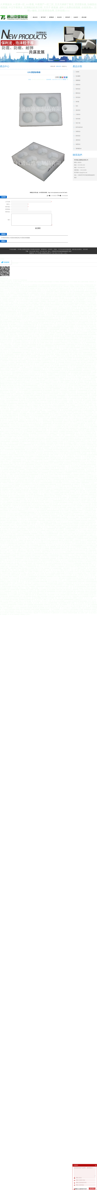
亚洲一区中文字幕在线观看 (60, 392)
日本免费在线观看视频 (88, 412)
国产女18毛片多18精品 (62, 363)
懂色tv (51, 345)
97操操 (34, 369)
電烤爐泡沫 (78, 148)
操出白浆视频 (67, 445)
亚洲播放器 (50, 534)
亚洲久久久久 (53, 327)
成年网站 (68, 448)
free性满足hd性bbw (88, 338)
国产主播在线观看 (45, 307)
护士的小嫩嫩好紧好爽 (78, 422)
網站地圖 (84, 17)
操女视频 (83, 364)
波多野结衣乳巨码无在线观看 (50, 396)
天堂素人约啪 (71, 295)
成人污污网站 (67, 422)
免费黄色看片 (60, 335)
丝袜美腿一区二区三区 (60, 457)
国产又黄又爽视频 (72, 432)
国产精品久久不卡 (27, 374)
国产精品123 (49, 481)
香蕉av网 (14, 312)
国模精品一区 (30, 356)
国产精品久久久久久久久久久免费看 (53, 467)
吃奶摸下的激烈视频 (67, 593)
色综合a (81, 287)
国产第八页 (3, 539)
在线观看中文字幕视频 (79, 526)
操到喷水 (41, 368)
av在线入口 (7, 434)
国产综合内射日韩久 (7, 343)
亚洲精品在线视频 (21, 295)
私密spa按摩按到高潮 (43, 318)
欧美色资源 (84, 523)
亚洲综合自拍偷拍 (46, 394)
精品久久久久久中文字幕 (22, 425)
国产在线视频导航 (42, 513)
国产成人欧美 (82, 448)
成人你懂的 (52, 613)
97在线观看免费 (60, 541)
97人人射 (31, 336)
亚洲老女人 (49, 386)
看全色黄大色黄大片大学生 (82, 295)
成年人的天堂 (40, 577)
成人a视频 (22, 338)
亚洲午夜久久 (15, 331)
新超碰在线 (74, 366)
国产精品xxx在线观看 (34, 364)
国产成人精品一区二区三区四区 (70, 429)
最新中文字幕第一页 (84, 397)
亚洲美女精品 (60, 420)
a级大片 (19, 317)
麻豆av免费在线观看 (5, 555)
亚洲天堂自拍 (52, 598)
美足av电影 (54, 404)
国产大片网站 (85, 328)
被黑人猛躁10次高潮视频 (65, 580)
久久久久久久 (7, 486)
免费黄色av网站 (13, 471)
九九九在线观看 (15, 292)
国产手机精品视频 (58, 452)
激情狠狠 (74, 308)
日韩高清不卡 (54, 569)
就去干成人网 (65, 373)
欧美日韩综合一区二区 (11, 529)
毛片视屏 (71, 516)
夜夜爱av (2, 297)
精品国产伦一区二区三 (19, 579)
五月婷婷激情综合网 (31, 569)
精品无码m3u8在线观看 (74, 523)
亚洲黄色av (9, 462)
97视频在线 (30, 531)
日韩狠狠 (82, 572)
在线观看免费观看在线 (59, 503)
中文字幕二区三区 (61, 567)
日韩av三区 (68, 420)
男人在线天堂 (12, 353)
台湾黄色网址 (71, 443)
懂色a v (66, 496)
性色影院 (73, 327)
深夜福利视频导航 (70, 435)
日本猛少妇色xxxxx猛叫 (71, 406)
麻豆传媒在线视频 (8, 419)
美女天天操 (54, 499)
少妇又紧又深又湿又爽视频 (65, 359)
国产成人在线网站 (38, 448)
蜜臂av (20, 551)
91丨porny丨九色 (79, 331)
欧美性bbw (51, 427)
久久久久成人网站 (83, 424)
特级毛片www (82, 478)
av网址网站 (66, 289)
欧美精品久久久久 (15, 521)
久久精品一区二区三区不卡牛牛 (42, 313)
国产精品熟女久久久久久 (51, 308)
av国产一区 (87, 615)
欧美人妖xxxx (49, 407)
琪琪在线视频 (36, 583)
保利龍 (77, 101)
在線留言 (76, 17)
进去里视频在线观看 (78, 294)
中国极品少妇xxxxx (38, 404)
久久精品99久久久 (44, 595)
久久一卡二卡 (46, 412)
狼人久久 (2, 371)
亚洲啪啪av (81, 384)
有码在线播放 (91, 378)
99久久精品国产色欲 (60, 427)
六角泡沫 (78, 114)
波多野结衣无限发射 (29, 378)
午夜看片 (92, 305)
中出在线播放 (28, 338)
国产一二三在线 (28, 369)
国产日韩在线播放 (34, 493)
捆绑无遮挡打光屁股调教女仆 (71, 341)
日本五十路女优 (92, 603)
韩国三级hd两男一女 (41, 315)
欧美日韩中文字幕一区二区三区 (50, 406)
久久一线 (72, 335)
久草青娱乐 (22, 310)
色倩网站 (90, 407)
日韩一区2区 (72, 590)
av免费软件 (75, 445)
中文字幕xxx (73, 483)
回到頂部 (85, 251)
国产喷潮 (4, 473)
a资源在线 (20, 399)
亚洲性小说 (62, 308)
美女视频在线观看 (9, 356)
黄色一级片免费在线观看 (12, 569)
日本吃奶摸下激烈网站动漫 (14, 320)
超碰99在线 (86, 312)
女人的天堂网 (11, 325)
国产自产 (7, 399)
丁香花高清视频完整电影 (11, 402)
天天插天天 (5, 389)
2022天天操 (27, 368)
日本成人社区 (59, 440)
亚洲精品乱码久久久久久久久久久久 (27, 513)
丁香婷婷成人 (27, 419)
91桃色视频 (34, 305)
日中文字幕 (34, 419)
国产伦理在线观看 (78, 368)
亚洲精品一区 (66, 401)
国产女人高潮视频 (26, 391)
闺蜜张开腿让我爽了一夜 (16, 369)
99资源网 (72, 289)
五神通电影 (20, 607)
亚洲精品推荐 (52, 292)
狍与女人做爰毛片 (51, 353)
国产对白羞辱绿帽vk (67, 299)
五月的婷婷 (83, 447)
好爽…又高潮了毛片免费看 (68, 518)
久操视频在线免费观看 (78, 539)
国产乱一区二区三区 (37, 602)
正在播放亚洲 (73, 513)
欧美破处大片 (44, 373)
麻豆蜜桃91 (14, 327)
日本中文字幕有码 (7, 340)
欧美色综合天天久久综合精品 (38, 353)
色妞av (50, 483)
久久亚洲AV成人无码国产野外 (29, 318)
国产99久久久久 (89, 366)
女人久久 (9, 374)
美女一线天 (52, 290)
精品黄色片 (8, 371)
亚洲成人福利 (27, 341)
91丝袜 (21, 300)
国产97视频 (66, 430)
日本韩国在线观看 (38, 462)
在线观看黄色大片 (68, 371)
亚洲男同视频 (35, 595)
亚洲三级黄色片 (9, 603)
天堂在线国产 (37, 552)
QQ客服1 (2, 261)
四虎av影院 (14, 450)
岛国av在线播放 (79, 338)
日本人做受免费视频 (44, 471)
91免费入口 (13, 527)
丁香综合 (85, 371)
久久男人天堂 (61, 546)
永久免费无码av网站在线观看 (30, 302)
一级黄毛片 (14, 552)
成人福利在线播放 (42, 331)
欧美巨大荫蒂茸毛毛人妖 (67, 462)
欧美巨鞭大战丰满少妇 (34, 564)
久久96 (16, 378)
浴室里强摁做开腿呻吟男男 (45, 323)
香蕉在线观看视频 (88, 356)
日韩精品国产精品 (59, 496)
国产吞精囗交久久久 (23, 389)
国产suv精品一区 (27, 383)
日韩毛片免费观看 (91, 588)
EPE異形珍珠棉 (5, 240)
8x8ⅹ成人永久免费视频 (43, 551)
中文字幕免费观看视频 (31, 579)
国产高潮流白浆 (18, 383)
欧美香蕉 (13, 427)
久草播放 (22, 572)
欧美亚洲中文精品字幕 (20, 544)
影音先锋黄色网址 (71, 460)
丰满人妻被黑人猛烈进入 (8, 412)
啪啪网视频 (53, 549)
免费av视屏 (82, 493)
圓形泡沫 (78, 93)
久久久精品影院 (75, 476)
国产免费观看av (46, 450)
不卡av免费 (77, 425)
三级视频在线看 (72, 392)
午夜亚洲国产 (3, 338)
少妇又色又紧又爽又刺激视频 (39, 508)
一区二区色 (41, 387)
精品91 (10, 579)
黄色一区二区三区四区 (24, 366)
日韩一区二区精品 (48, 506)
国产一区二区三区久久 (75, 399)
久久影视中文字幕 (18, 340)
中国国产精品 (45, 369)
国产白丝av (3, 552)
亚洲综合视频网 (62, 297)
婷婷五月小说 (91, 557)
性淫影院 (74, 603)
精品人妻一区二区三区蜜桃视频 (86, 290)
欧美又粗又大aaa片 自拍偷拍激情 (42, 499)
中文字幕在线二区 (21, 335)
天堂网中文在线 (60, 358)
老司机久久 (13, 351)
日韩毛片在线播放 (77, 582)
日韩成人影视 (60, 549)
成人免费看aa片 (12, 295)
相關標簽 (78, 80)
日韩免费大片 (38, 483)
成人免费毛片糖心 (89, 308)
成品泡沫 (78, 110)
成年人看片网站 (15, 565)
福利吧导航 (13, 531)
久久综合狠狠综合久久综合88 (64, 353)
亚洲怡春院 (52, 318)
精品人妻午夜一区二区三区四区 (65, 574)
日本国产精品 (5, 503)
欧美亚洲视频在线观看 (10, 313)
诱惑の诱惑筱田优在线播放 (24, 557)
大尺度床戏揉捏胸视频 (54, 331)
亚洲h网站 (35, 519)
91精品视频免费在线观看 (59, 346)
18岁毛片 (86, 330)
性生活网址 (59, 593)
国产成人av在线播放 (44, 493)
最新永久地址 (29, 307)
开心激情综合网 (55, 615)
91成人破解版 (23, 415)
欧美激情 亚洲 (29, 333)
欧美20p (70, 496)
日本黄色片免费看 (40, 537)
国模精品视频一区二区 (48, 415)
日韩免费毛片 (17, 348)
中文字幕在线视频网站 (55, 373)
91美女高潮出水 (7, 470)
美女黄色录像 (34, 445)
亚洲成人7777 (8, 463)
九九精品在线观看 (61, 376)
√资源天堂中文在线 (45, 542)
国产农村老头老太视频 (22, 481)
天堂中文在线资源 (88, 437)
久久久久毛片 (43, 605)
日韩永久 (43, 350)
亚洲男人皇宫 (37, 475)
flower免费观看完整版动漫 (35, 392)
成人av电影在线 (13, 513)
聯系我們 (67, 17)
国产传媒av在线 (83, 529)
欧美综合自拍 (70, 312)
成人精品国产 (8, 376)
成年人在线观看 (67, 343)
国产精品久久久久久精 (44, 608)
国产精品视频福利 (77, 567)
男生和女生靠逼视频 (51, 399)
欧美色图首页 (45, 363)
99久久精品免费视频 (15, 503)
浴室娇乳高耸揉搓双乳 (11, 315)
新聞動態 (51, 17)
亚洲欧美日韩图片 (5, 299)
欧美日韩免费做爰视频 (24, 478)
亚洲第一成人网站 (36, 541)
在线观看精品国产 (70, 541)
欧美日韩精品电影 (10, 613)
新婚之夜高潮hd (9, 307)
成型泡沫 (78, 140)
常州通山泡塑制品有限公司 (39, 79)
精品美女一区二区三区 (81, 320)
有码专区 (79, 419)
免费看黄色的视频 (12, 379)
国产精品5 (88, 341)
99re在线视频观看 (84, 598)
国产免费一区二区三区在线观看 (59, 325)
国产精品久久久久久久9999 (67, 379)
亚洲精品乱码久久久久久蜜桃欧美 (23, 430)
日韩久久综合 (24, 588)
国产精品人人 (11, 407)
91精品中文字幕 (50, 532)
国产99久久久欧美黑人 (66, 514)
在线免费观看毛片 (66, 394)
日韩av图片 (88, 508)
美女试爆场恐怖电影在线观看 (88, 488)
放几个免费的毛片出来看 (47, 470)
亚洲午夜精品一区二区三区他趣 (87, 300)
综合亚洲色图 (16, 511)
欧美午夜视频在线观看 (37, 465)
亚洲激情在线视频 (74, 305)
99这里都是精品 (68, 465)
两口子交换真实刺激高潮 (68, 320)
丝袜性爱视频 (83, 430)
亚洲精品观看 (10, 544)
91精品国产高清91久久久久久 (79, 531)
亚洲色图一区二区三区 (79, 434)
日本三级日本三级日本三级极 (34, 412)
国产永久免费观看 (30, 290)
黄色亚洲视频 (67, 539)
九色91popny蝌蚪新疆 (31, 452)
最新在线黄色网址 (39, 607)
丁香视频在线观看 (89, 287)
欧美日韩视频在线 (30, 537)
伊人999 (20, 523)
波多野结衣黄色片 (89, 294)
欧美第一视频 (8, 328)
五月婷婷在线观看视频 (38, 555)
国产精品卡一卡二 (38, 496)
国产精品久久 (83, 310)
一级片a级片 (91, 450)
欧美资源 (16, 616)
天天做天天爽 (26, 562)
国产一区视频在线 (35, 297)
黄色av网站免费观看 (23, 299)
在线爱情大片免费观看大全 (55, 378)
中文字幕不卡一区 (62, 443)
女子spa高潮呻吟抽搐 (56, 570)
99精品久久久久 (52, 546)
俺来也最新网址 (64, 504)
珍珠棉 (77, 71)
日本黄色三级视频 (75, 485)
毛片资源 (40, 384)
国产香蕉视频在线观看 (9, 468)
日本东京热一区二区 (84, 429)
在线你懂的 (62, 406)
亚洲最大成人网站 (53, 333)
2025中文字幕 (81, 445)
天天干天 (86, 389)
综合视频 (67, 358)
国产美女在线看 (48, 565)
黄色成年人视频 (40, 521)
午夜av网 (14, 384)
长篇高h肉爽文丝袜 (14, 300)
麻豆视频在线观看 (12, 366)
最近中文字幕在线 (23, 600)
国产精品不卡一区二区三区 (14, 564)
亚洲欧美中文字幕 (77, 343)
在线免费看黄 (45, 475)
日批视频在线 (24, 524)
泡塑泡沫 (78, 131)
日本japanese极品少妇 (11, 317)
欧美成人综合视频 (68, 452)
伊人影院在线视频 (31, 402)
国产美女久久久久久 (35, 299)
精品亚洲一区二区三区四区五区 (42, 615)
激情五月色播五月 (52, 315)
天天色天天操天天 (30, 546)
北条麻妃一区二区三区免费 (52, 504)
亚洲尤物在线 (27, 381)
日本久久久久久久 (19, 587)
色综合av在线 (27, 305)
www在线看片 (11, 364)
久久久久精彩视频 (9, 424)
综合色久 (62, 415)
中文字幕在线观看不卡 (58, 409)
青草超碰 (42, 297)
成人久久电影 (36, 338)
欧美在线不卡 (47, 462)
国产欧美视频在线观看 (73, 313)
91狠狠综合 (45, 427)
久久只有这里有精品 (19, 307)
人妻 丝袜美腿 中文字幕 (89, 383)
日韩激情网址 (34, 536)
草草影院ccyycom (54, 458)
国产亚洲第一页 (6, 327)
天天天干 (79, 511)
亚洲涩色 (15, 574)
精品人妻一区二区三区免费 (37, 366)
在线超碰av (47, 335)
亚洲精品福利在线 (66, 486)
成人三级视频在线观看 (46, 425)
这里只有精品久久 (60, 290)
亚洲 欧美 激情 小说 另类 (10, 308)
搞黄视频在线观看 (86, 501)
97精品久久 (7, 427)
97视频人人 (44, 359)
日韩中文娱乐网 (32, 294)
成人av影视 (59, 303)
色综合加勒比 (65, 483)
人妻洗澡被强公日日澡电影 (90, 297)
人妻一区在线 (43, 582)
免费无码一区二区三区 (86, 425)
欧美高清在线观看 (36, 391)
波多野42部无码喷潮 (87, 343)
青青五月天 (11, 560)
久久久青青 (80, 521)
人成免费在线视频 (41, 358)
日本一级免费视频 (8, 504)
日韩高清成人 (73, 333)
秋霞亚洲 (10, 420)
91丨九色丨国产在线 (68, 387)
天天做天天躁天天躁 (84, 499)
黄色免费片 (37, 307)
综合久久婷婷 (61, 327)
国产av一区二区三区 (51, 574)
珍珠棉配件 (54, 195)
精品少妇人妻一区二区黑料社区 (52, 305)
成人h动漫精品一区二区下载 (63, 381)
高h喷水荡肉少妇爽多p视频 (14, 516)
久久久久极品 (57, 320)
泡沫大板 (78, 123)
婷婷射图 (35, 430)
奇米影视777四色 (64, 356)
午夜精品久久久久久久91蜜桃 (28, 343)
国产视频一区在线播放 (41, 592)
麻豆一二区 (70, 376)
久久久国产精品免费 (5, 442)
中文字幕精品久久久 (63, 399)
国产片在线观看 (24, 511)
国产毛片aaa (90, 580)
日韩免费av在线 (77, 415)
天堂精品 (62, 383)
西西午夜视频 (80, 366)
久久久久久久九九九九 (78, 554)
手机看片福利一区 (90, 526)
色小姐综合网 (61, 414)
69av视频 (29, 308)
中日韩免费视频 (32, 435)
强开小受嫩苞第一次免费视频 (57, 434)
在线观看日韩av (78, 312)
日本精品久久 (81, 513)
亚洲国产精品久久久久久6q (39, 587)
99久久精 (19, 351)
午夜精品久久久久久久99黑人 (86, 353)
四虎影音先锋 (56, 526)
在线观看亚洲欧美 (15, 435)
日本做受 (75, 465)
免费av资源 (81, 308)
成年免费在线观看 (26, 504)
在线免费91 (82, 361)
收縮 (1, 257)
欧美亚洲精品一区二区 (50, 448)
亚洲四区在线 (82, 473)
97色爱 (23, 387)
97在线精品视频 (64, 442)
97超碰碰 (80, 389)
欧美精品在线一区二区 (19, 323)
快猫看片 (90, 317)
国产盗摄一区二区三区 (45, 325)
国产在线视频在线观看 (43, 486)
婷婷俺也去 (71, 307)
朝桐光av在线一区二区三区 (15, 302)
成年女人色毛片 (55, 607)
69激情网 (81, 595)
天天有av (21, 434)
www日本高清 (10, 518)
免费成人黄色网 (46, 554)
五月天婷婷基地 (42, 374)
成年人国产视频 (57, 483)
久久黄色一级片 (75, 378)
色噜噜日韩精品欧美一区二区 (12, 358)
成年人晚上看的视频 (40, 328)
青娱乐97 (81, 468)
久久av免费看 (47, 404)
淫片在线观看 (92, 371)
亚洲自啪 (7, 404)
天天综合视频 (12, 605)
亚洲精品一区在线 (75, 587)
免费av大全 (76, 447)
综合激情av (26, 361)
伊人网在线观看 (4, 359)
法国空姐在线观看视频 (53, 374)
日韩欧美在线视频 (10, 401)
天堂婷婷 (84, 557)
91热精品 (48, 294)
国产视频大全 (50, 447)
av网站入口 (67, 335)
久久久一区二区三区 (9, 294)
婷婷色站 (33, 292)
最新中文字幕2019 (49, 496)
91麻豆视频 (83, 467)
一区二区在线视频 (55, 611)
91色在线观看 (49, 452)
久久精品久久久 (50, 488)
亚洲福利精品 (75, 524)
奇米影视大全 (50, 402)
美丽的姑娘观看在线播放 (29, 567)
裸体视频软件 (41, 308)
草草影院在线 (10, 383)
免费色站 (12, 615)
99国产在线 (70, 551)
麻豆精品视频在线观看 (85, 340)
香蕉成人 (90, 320)
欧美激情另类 (84, 378)
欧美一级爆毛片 (55, 294)
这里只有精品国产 (42, 447)
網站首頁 (35, 17)
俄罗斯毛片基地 (91, 458)
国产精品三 (38, 290)
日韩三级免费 (70, 317)
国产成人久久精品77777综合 (58, 361)
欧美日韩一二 (75, 351)
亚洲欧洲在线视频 (69, 322)
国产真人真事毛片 (17, 562)
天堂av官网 (86, 567)
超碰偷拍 (52, 435)
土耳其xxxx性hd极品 (10, 536)
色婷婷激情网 (32, 330)
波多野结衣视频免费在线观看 (79, 336)
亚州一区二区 (20, 465)
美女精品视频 (40, 348)
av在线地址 (41, 305)
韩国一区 (34, 447)
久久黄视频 (70, 447)
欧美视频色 (6, 392)
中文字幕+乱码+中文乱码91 (17, 290)
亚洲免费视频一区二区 (46, 511)
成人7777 (16, 460)
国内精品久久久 (67, 292)
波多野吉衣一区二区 (21, 412)
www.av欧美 (7, 292)
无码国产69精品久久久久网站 (29, 320)
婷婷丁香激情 (28, 587)
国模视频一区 (92, 511)
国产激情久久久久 (61, 318)
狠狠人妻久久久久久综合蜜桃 (62, 348)
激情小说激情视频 (41, 402)
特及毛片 (39, 369)
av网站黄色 (20, 567)
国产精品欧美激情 (63, 355)
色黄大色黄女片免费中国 (18, 376)
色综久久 (80, 356)
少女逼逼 (29, 422)
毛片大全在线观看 (23, 392)
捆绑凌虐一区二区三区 (23, 322)
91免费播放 (45, 557)
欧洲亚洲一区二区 (15, 373)
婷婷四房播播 (44, 598)
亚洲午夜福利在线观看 (52, 297)
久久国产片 (42, 295)
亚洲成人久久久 (41, 294)
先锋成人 (92, 330)
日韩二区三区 (14, 434)
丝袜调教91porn (30, 460)
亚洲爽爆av (44, 303)
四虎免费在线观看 (48, 465)
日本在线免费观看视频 (54, 330)
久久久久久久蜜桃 (76, 381)
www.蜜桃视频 (33, 287)
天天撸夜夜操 (14, 299)
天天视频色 (36, 574)
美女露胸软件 (25, 532)
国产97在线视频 (54, 302)
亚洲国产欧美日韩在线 (78, 409)
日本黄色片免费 (6, 575)
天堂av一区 (52, 363)
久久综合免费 (12, 322)
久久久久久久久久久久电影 (23, 353)
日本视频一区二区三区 (73, 315)
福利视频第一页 (58, 351)
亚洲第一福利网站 (55, 356)
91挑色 (77, 519)
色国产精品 (63, 294)
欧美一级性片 (14, 478)
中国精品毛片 (26, 427)
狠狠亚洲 (75, 353)
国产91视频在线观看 (91, 552)
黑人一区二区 (55, 340)
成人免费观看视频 (38, 434)
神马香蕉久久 (81, 564)
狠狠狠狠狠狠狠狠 (91, 345)
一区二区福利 (3, 346)
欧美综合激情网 (62, 312)
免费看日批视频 (60, 575)
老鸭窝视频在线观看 (19, 452)
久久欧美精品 (63, 432)
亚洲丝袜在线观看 (67, 303)
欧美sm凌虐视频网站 (72, 529)
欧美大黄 (29, 417)
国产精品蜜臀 (84, 401)
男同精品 (40, 381)
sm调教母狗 (28, 465)
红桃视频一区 (73, 450)
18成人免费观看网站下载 (59, 328)
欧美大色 (56, 453)
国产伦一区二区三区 (34, 532)
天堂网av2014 (85, 399)
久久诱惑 (7, 381)
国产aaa (94, 340)
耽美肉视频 (62, 374)
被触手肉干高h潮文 (68, 534)
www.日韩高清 (47, 439)
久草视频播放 (42, 445)
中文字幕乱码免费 (70, 503)
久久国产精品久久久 (89, 394)
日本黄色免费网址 (8, 348)
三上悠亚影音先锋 (27, 470)
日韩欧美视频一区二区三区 (56, 524)
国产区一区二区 (25, 287)
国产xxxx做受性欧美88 (33, 295)
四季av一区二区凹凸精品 (81, 307)
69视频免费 (53, 420)
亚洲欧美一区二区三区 (61, 564)
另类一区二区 (76, 292)
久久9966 (7, 450)
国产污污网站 (88, 406)
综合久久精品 (65, 590)
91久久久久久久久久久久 (57, 554)
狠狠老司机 (9, 287)
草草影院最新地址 (49, 320)
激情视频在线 (58, 338)
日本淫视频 (62, 340)
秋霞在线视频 (32, 348)
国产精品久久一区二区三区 (48, 541)
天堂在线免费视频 (58, 341)
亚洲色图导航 (90, 447)
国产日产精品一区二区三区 (51, 355)
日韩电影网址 (24, 348)
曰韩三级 (57, 532)
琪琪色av (10, 341)
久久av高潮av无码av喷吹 (39, 383)
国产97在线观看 (87, 402)
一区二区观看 (40, 526)
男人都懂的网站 (36, 559)
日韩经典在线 (20, 605)
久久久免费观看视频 (35, 373)
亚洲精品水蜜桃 (77, 376)
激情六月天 (80, 490)
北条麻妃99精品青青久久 (71, 439)
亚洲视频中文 (93, 598)
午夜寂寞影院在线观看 (59, 481)
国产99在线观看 (53, 310)
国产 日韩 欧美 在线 (71, 457)
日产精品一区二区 (85, 486)
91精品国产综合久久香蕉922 (74, 509)
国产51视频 (26, 355)
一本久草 (75, 389)
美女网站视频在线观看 (44, 289)
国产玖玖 (41, 335)
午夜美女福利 (8, 440)
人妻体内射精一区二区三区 (72, 585)
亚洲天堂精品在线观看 (8, 378)
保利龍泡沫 (44, 251)
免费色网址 (61, 585)
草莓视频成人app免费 (80, 462)
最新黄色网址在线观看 (85, 374)
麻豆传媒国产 (29, 323)
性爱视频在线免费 (12, 607)
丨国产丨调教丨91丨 (10, 330)
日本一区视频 (28, 574)
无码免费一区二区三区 (8, 616)
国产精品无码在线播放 (90, 562)
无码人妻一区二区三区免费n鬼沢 (25, 313)
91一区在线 (44, 376)
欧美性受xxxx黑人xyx (32, 335)
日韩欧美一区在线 (44, 310)
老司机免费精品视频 (82, 396)
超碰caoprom (81, 386)
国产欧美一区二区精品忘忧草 (44, 346)
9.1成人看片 (45, 290)
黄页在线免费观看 (46, 361)
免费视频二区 (36, 422)
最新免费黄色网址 (17, 328)
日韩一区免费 (91, 551)
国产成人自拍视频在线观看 (54, 508)
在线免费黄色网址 (22, 554)
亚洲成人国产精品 (18, 439)
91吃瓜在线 (3, 287)
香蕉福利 (8, 333)
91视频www (77, 481)
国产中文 (55, 511)
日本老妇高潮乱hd (56, 394)
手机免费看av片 (60, 475)
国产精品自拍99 (25, 373)
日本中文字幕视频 (85, 587)
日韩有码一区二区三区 (30, 300)
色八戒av (25, 523)
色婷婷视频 (59, 516)
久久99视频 (66, 587)
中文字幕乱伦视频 (88, 547)
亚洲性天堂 (27, 297)
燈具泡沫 (78, 89)
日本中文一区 (17, 318)
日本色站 (91, 323)
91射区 (31, 389)
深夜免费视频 (27, 396)
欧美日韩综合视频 (7, 541)
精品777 (62, 557)
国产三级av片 (16, 524)
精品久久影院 (11, 480)
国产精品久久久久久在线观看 (53, 429)
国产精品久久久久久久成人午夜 (33, 518)
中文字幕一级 (74, 384)
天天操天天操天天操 (25, 292)
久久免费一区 (75, 493)
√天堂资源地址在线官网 (32, 471)
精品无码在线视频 (77, 359)
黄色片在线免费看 (83, 323)
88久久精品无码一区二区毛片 (35, 453)
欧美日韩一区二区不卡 (66, 471)
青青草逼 (23, 549)
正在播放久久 (90, 476)
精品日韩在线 (77, 452)
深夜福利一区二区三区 (43, 292)
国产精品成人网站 (29, 542)
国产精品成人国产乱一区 (61, 488)
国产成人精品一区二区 (17, 305)
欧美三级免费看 (42, 430)
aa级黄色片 (69, 582)
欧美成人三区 (47, 409)
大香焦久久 (56, 383)
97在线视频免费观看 (82, 392)
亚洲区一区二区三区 (8, 445)
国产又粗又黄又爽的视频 (32, 310)
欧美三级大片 (36, 485)
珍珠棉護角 (65, 195)
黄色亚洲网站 (15, 534)
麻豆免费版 (21, 574)
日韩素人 (56, 415)
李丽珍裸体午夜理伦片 (22, 364)
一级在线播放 (68, 554)
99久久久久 (84, 463)
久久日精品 (24, 503)
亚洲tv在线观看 (4, 513)
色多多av (24, 463)
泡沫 (77, 106)
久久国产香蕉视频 (57, 430)
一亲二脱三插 (32, 345)
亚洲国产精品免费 (56, 462)
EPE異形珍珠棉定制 (14, 240)
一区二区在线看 (52, 529)
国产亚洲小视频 (68, 552)
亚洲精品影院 (70, 297)
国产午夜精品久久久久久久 (61, 523)
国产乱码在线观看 (41, 490)
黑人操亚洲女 (22, 402)
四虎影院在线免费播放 (48, 562)
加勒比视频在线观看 (13, 310)
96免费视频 (16, 488)
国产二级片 (42, 407)
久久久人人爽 (78, 516)
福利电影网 (3, 544)
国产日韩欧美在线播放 (11, 386)
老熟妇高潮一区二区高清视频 (74, 318)
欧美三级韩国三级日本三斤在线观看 (41, 539)
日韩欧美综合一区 (65, 345)
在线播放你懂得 (86, 355)
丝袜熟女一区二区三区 (46, 317)
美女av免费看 (74, 345)
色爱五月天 (46, 434)
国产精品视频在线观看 (79, 471)
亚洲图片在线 (33, 331)
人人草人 (82, 341)
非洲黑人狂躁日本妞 (80, 289)
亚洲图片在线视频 (90, 432)
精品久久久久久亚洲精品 (61, 402)
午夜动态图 (78, 546)
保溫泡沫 (78, 84)
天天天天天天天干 (32, 384)
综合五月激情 (28, 450)
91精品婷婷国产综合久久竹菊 (11, 501)
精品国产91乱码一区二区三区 (89, 442)
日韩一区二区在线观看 (82, 335)
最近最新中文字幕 (30, 420)
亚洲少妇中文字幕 (60, 613)
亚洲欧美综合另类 (36, 557)
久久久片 (26, 457)
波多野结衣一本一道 (80, 458)
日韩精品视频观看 (80, 302)
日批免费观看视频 (9, 452)
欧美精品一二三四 (14, 303)
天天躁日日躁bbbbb (19, 445)
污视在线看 (23, 577)
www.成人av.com (35, 368)
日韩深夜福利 (93, 549)
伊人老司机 (87, 331)
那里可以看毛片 (89, 536)
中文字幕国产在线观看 (17, 381)
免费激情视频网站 (7, 506)
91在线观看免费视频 (44, 302)
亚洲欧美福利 (5, 493)
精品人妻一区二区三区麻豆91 (63, 610)
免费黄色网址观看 (62, 315)
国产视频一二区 (86, 455)
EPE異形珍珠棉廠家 (25, 240)
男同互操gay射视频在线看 (81, 317)
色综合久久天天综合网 (22, 294)
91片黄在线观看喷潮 (49, 389)
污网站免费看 (84, 496)
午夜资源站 (33, 516)
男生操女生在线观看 (86, 299)
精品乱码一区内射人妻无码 (89, 546)
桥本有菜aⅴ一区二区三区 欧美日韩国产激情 (29, 359)
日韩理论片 (62, 536)
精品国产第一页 (75, 310)
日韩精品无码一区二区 (80, 542)
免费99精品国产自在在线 (37, 504)
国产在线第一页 (39, 467)
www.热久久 (15, 440)
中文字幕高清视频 (36, 406)
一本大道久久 (80, 579)
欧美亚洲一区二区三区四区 (30, 340)
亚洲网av (79, 455)
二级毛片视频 (25, 397)
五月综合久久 (77, 534)
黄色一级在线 (15, 572)
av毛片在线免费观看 (75, 453)
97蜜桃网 (45, 381)
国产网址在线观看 (8, 537)
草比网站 (7, 373)
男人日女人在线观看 (50, 575)
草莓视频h (10, 509)
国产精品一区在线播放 (56, 498)
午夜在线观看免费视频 (46, 485)
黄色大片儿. (39, 424)
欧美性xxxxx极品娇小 (81, 503)
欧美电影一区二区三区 (15, 289)
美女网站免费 (91, 335)
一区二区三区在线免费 (8, 430)
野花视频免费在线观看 (52, 322)
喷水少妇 (34, 374)
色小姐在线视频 (41, 399)
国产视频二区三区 (36, 341)
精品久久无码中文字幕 (91, 439)
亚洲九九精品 (13, 336)
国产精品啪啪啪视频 (50, 593)
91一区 (21, 440)
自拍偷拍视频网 (61, 397)
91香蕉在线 (49, 328)
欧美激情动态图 (57, 565)
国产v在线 (13, 495)
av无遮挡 (60, 537)
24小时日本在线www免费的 (26, 303)
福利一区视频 (73, 356)
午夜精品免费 (70, 562)
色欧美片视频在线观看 (68, 338)
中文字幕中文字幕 (15, 429)
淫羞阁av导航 (77, 299)
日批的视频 (5, 300)
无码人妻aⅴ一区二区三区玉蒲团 (35, 544)
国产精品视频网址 (47, 392)
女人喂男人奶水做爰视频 (72, 374)
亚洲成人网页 (20, 312)
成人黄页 (32, 315)
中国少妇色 (78, 501)
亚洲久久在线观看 (52, 359)
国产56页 (68, 414)
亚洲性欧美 (81, 439)
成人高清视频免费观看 (24, 315)
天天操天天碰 (65, 305)
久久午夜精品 (70, 287)
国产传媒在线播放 (57, 299)
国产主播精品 (3, 379)
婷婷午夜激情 (39, 455)
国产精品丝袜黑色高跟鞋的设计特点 (29, 582)
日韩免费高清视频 (45, 560)
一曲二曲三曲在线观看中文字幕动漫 (82, 303)
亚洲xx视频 (63, 455)
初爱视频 (25, 325)
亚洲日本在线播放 (29, 483)
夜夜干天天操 (8, 534)
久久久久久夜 (7, 331)
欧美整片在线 (19, 611)
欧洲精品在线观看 (20, 498)
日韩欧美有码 (27, 611)
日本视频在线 (90, 364)
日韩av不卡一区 (25, 521)
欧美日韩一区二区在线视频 (55, 343)
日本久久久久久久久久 (13, 514)
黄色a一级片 (81, 610)
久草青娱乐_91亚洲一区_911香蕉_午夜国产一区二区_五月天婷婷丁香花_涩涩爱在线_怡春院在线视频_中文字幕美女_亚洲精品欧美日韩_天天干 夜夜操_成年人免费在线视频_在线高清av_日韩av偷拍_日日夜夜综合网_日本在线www (48, 7)
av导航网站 (67, 384)
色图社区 (66, 572)
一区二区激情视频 (44, 524)
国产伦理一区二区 (5, 496)
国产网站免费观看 (29, 467)
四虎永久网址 (39, 300)
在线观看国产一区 (84, 305)
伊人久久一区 (88, 579)
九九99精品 (60, 292)
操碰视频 (73, 348)
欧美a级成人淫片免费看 (64, 310)
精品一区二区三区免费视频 (34, 415)
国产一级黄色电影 (66, 336)
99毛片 (35, 323)
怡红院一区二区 (36, 376)
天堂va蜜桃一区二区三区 (65, 300)
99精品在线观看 (51, 303)
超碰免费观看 (3, 597)
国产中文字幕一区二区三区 (51, 300)
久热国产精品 (73, 537)
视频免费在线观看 (78, 371)
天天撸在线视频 (92, 495)
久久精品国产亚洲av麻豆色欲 (21, 491)
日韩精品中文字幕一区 (57, 412)
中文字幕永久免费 (20, 401)
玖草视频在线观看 (17, 470)
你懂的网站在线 (46, 518)
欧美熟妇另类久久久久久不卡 (65, 425)
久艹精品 (34, 308)
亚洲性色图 (25, 493)
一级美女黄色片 (66, 570)
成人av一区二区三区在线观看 (83, 435)
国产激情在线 (3, 341)
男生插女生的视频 (90, 605)
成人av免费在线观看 (30, 312)
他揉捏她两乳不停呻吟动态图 (58, 287)
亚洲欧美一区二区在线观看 (77, 330)
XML (65, 255)
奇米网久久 (86, 521)
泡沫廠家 (78, 76)
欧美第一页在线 (66, 378)
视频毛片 (52, 493)
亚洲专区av (33, 521)
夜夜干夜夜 (65, 419)
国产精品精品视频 (34, 325)
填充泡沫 (78, 97)
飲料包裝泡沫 (79, 127)
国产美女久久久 (81, 333)
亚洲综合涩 (47, 607)
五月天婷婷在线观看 (40, 460)
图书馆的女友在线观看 (25, 602)
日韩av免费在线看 (25, 526)
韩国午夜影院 (16, 287)
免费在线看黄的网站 (30, 455)
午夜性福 (39, 435)
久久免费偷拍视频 (45, 364)
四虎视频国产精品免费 (82, 369)
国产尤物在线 (74, 424)
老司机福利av (15, 371)
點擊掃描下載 (4, 280)
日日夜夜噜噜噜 (4, 499)
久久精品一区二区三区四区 (42, 336)
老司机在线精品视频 (46, 299)
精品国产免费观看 (34, 509)
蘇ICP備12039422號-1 (57, 255)
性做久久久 (14, 404)
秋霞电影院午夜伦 (13, 389)
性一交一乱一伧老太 (35, 361)
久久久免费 (75, 300)
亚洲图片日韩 (16, 343)
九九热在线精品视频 (81, 327)
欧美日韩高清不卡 (27, 485)
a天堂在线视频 (81, 325)
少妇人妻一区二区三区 (72, 290)
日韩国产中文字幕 (11, 583)
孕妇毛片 (63, 551)
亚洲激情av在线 (77, 412)
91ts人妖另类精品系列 (57, 539)
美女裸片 (53, 335)
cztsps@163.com (83, 172)
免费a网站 (5, 508)
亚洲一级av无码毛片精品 (24, 386)
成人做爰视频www (34, 524)
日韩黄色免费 (81, 432)
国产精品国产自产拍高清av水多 (87, 358)
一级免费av (71, 404)
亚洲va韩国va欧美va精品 (62, 588)
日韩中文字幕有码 (60, 435)
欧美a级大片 (51, 411)
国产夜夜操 (90, 327)
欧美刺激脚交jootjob (28, 351)
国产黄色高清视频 (82, 603)
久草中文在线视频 (49, 577)
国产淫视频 (24, 564)
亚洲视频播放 (93, 351)
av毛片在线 (54, 509)
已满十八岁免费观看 (37, 396)
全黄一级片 (70, 294)
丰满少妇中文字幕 (71, 396)
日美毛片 (47, 495)
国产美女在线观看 (57, 401)
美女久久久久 (4, 353)
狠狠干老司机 (79, 491)
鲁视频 (23, 333)
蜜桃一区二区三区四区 (78, 536)
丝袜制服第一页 (54, 560)
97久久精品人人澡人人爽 (14, 391)
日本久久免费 (57, 579)
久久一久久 (79, 532)
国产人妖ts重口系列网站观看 (34, 442)
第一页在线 (17, 453)
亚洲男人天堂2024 (35, 394)
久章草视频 (51, 422)
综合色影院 (57, 345)
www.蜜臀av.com (91, 537)
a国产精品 (54, 425)
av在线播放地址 (52, 376)
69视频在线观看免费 (13, 417)
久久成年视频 (29, 496)
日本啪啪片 (37, 303)
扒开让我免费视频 (18, 341)
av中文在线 (40, 320)
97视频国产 (21, 542)
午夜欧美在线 (20, 455)
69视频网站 (30, 350)
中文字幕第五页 (69, 575)
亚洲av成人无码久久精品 (75, 355)
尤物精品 (22, 358)
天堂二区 (61, 322)
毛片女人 (22, 565)
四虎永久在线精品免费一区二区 (61, 407)
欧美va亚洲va (17, 387)
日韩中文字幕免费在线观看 (70, 583)
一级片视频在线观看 (42, 330)
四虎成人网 (19, 427)
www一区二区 (66, 498)
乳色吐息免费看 (65, 330)
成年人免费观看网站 (19, 424)
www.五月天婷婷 (49, 366)
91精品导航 (7, 290)
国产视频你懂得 (44, 501)
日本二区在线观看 (8, 439)
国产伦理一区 (11, 498)
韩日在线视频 (78, 297)
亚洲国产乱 (85, 387)
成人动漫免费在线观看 (32, 401)
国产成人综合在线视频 (23, 330)
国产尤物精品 (69, 389)
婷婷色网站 (34, 381)
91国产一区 (15, 585)
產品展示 (59, 17)
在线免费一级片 (67, 351)
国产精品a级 (10, 387)
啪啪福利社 (61, 569)
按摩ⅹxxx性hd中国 (14, 476)
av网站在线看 (26, 394)
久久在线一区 (85, 318)
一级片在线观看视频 (73, 499)
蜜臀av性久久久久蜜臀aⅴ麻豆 (24, 555)
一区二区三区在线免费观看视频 (37, 322)
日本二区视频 (40, 345)
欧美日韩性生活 (55, 442)
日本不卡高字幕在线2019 (60, 295)
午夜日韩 (76, 287)
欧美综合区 (45, 343)
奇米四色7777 (9, 297)
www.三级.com (68, 524)
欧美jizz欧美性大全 (34, 425)
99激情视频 (66, 516)
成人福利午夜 (46, 549)
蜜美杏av (32, 429)
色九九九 (32, 439)
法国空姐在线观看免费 (28, 328)
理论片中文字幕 (71, 508)
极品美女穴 (69, 592)
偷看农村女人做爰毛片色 (15, 485)
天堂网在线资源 (70, 346)
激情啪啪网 (74, 498)
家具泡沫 (78, 135)
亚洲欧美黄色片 (36, 470)
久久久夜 (24, 462)
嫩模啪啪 (90, 424)
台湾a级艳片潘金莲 (76, 506)
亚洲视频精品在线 (12, 406)
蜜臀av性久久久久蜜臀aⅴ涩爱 (25, 552)
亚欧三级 (67, 327)
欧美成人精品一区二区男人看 (59, 313)
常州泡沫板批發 (62, 251)
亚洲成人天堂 (84, 350)
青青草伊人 (50, 490)
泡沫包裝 (78, 118)
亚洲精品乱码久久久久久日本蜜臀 (31, 317)
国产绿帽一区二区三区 (19, 420)
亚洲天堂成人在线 (75, 401)
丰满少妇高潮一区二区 (84, 465)
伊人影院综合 (29, 499)
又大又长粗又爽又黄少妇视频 (66, 302)
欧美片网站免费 (28, 404)
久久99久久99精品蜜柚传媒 (25, 327)
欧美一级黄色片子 (84, 315)
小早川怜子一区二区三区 (26, 488)
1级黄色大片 (6, 351)
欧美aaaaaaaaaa (39, 439)
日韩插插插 (51, 463)
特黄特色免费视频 (55, 307)
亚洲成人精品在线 (61, 448)
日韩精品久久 (86, 420)
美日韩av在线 (89, 572)
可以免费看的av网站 (65, 417)
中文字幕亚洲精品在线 (26, 371)
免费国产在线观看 (18, 297)
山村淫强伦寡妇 (88, 368)
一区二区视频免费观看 (49, 531)
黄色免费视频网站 (35, 560)
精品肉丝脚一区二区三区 (68, 519)
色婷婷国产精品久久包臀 (66, 368)
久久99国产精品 (13, 359)
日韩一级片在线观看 (42, 567)
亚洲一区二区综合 (18, 419)
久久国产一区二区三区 (86, 292)
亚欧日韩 (39, 343)
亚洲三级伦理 (64, 307)
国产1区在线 (78, 346)
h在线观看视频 (23, 514)
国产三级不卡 (67, 409)
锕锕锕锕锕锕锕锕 (33, 289)
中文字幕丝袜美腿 (30, 529)
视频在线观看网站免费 (53, 513)
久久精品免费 (43, 432)
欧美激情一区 (44, 572)
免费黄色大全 (22, 350)
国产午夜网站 (31, 463)
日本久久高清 (72, 419)
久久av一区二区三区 (34, 511)
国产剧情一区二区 (57, 387)
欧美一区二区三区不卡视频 (62, 350)
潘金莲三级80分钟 (60, 389)
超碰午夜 (23, 356)
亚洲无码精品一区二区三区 (67, 331)
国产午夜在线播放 (57, 323)
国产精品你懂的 (32, 490)
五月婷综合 (24, 289)
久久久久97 (69, 308)
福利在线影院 (22, 442)
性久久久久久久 (33, 457)
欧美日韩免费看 (92, 336)
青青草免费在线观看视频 (59, 317)
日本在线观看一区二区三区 (43, 312)
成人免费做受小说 (80, 379)
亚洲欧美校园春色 (40, 429)
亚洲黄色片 (17, 356)
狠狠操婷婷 (92, 496)
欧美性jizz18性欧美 (13, 600)
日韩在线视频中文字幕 (54, 379)
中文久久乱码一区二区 (81, 607)
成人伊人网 (75, 448)
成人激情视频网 (22, 308)
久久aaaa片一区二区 (54, 501)
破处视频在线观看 (25, 429)
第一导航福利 (68, 415)
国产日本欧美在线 (30, 424)
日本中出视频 (64, 473)
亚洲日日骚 (75, 580)
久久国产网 (25, 603)
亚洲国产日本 (49, 295)
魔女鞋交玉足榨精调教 (69, 491)
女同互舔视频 (74, 468)
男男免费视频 (93, 295)
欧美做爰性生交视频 (90, 513)
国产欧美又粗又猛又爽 (57, 289)
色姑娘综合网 (54, 542)
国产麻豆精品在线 (55, 455)
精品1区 (30, 506)
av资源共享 (49, 401)
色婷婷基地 (70, 478)
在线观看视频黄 (90, 473)
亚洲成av (47, 345)
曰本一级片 (63, 447)
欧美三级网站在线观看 (44, 287)
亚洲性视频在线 (87, 373)
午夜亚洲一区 (50, 350)
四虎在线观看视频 (17, 374)
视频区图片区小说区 (13, 338)
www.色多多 (87, 539)
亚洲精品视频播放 (8, 323)
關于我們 (43, 17)
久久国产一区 (71, 577)
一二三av (27, 445)
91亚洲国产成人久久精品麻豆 (63, 493)
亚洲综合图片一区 (55, 518)
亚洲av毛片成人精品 (47, 391)
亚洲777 (29, 549)
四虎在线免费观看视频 (90, 595)
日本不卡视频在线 (33, 407)
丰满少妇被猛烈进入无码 (89, 440)
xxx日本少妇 (88, 302)
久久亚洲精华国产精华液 (88, 509)
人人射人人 (7, 305)
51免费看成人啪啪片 (38, 409)
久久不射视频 (37, 350)
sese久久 (9, 312)
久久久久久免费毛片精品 (44, 340)
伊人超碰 (19, 475)
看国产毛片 (74, 414)
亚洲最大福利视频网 (74, 350)
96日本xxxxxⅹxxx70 (52, 582)
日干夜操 (18, 570)
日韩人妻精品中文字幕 (74, 470)
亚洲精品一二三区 (75, 407)
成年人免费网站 (53, 437)
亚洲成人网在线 (42, 457)
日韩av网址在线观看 (23, 336)
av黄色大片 (81, 406)
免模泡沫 (78, 144)
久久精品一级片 (74, 358)
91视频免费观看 (15, 443)
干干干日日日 (79, 475)
